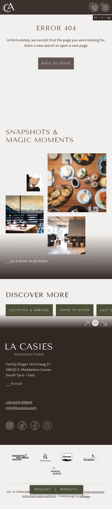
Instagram (10, 425)
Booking (69, 489)
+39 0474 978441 (19, 402)
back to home (56, 63)
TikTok (22, 425)
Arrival (16, 383)
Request (43, 489)
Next (104, 323)
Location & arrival (29, 310)
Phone (94, 7)
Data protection (94, 492)
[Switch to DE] (97, 17)
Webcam (47, 425)
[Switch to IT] (103, 17)
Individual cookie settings (39, 496)
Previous (87, 323)
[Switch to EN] (109, 17)
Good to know (74, 310)
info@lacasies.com (21, 408)
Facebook (35, 425)
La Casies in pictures (28, 261)
